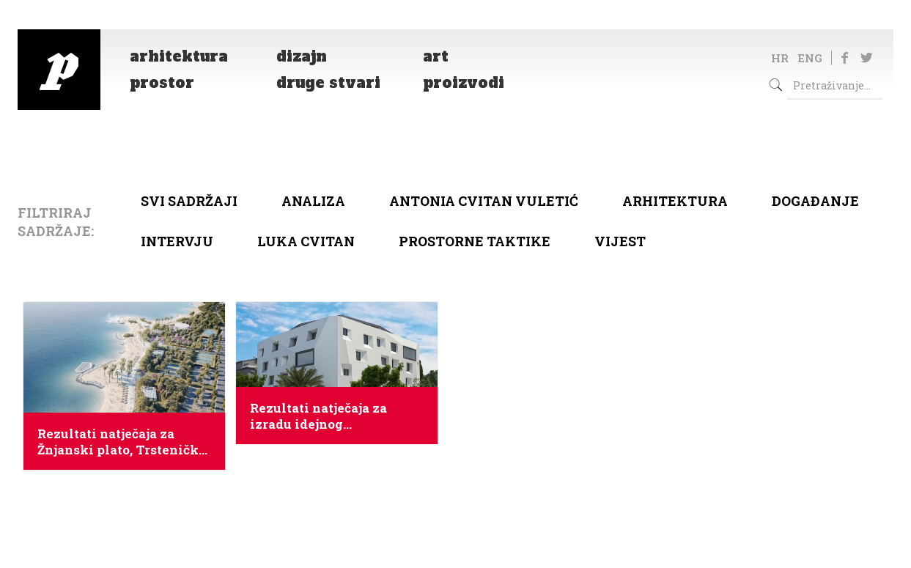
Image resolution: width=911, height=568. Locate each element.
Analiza (313, 201)
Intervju (177, 241)
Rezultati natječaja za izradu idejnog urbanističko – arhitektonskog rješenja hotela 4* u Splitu (327, 416)
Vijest (620, 241)
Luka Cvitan (306, 241)
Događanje (815, 201)
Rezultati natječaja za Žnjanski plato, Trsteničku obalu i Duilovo (122, 442)
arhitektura (675, 201)
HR (780, 58)
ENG (809, 58)
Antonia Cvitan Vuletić (483, 201)
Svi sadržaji (189, 201)
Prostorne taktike (474, 241)
